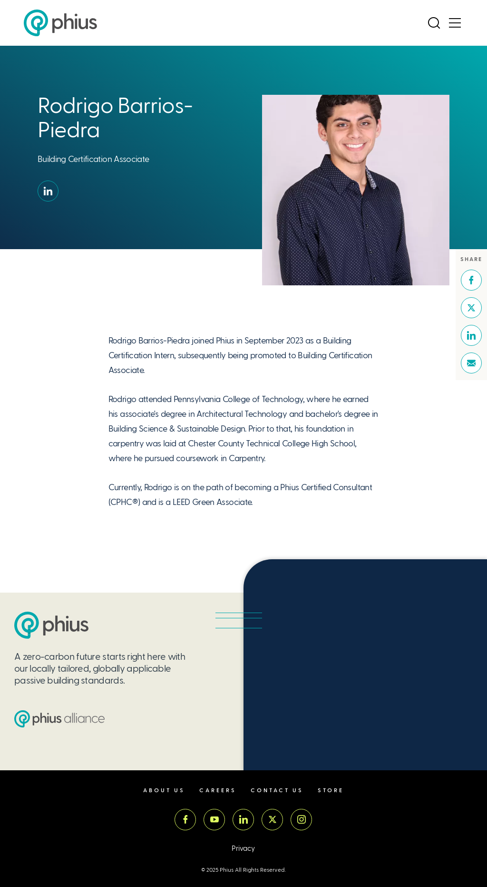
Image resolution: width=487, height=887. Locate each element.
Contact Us (277, 790)
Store (331, 790)
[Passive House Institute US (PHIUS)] (51, 625)
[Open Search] (434, 23)
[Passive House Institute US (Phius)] (60, 23)
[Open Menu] (455, 23)
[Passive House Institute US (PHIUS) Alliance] (59, 718)
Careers (217, 790)
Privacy (243, 849)
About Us (164, 790)
